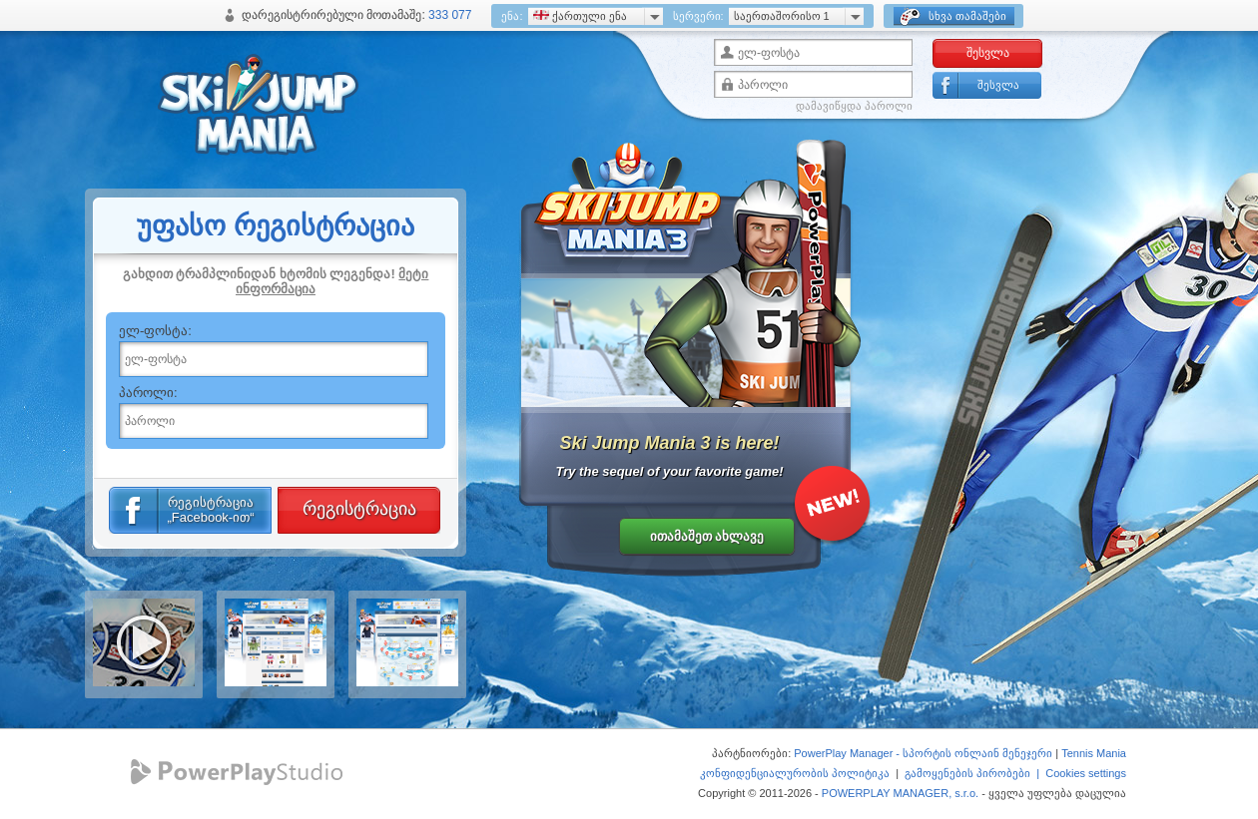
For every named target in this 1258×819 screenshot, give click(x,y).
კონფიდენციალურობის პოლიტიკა (795, 773)
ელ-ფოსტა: (155, 330)
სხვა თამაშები (953, 16)
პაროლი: (148, 392)
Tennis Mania (1093, 753)
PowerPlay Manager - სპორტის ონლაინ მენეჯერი (923, 753)
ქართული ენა (580, 16)
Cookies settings (1085, 773)
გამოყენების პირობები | (975, 773)
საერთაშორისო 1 (782, 16)
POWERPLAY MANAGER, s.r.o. (900, 793)
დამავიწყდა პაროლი (854, 106)
